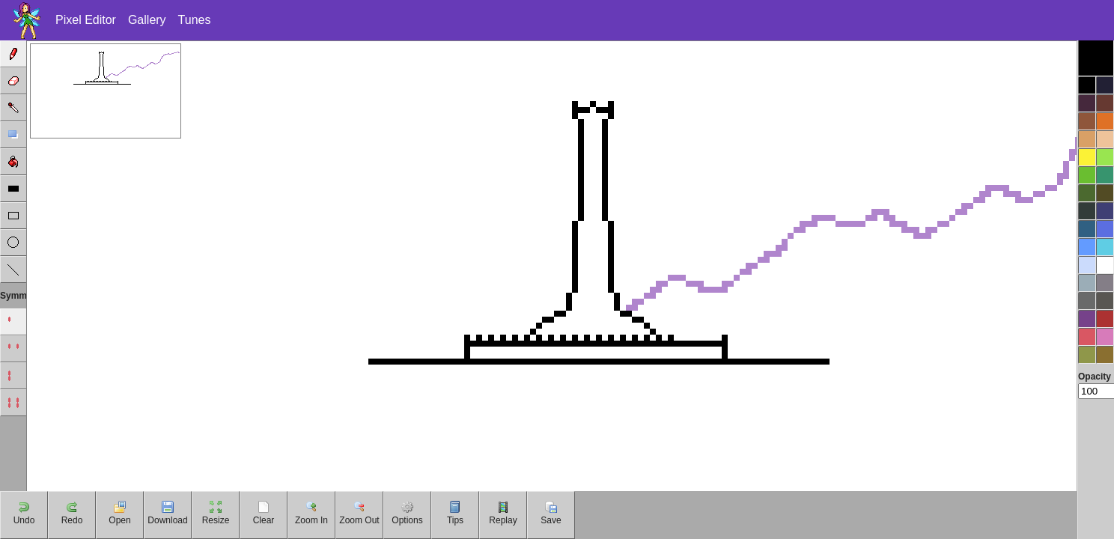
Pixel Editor (85, 19)
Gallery (147, 19)
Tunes (194, 19)
